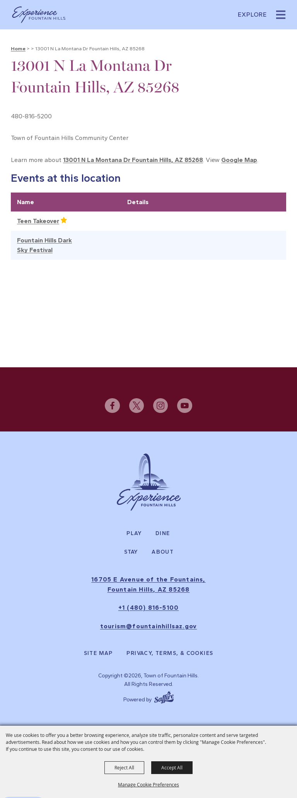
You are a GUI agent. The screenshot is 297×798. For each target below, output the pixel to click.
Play (134, 533)
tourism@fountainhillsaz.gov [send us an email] (148, 626)
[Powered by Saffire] (164, 696)
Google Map (239, 160)
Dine (162, 533)
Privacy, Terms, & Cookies (169, 653)
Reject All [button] (124, 767)
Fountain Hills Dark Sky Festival (44, 245)
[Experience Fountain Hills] (149, 482)
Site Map (98, 653)
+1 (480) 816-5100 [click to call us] (148, 607)
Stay (131, 552)
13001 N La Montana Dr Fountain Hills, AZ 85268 (133, 160)
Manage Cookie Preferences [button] (148, 784)
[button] (280, 14)
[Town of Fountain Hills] (39, 15)
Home (18, 48)
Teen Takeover (38, 221)
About (163, 552)
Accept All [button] (172, 767)
